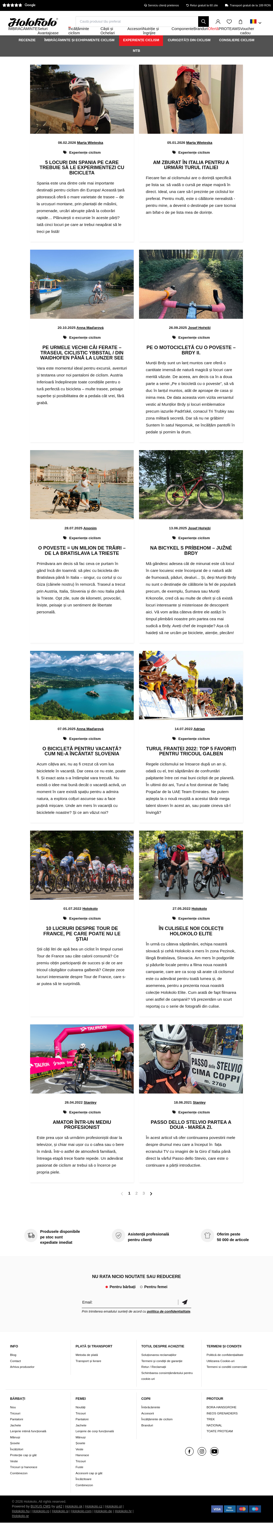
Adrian (199, 739)
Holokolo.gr (20, 1526)
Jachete (15, 1435)
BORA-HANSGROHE (221, 1417)
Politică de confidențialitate (224, 1365)
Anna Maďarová (90, 338)
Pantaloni (16, 1429)
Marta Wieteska (90, 153)
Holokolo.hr (123, 1521)
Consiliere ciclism (236, 50)
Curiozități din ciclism (189, 50)
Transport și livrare (88, 1371)
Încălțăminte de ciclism (157, 1429)
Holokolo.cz (94, 1517)
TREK (210, 1429)
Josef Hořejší (199, 338)
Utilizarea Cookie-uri (220, 1371)
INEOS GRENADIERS (222, 1423)
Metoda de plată (87, 1365)
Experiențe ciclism (141, 50)
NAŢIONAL (214, 1435)
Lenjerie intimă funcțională (28, 1441)
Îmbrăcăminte (150, 1417)
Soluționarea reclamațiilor (159, 1365)
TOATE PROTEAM (219, 1441)
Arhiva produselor (22, 1377)
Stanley (90, 1113)
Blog (13, 1365)
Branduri (147, 1435)
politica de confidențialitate (168, 1321)
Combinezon (19, 1483)
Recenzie (27, 50)
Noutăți (80, 1417)
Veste (14, 1471)
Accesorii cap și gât (89, 1483)
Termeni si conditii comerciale (226, 1377)
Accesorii (147, 1423)
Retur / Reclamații (153, 1377)
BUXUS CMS (41, 1517)
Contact (15, 1371)
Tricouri (15, 1423)
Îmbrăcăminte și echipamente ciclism (79, 50)
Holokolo (90, 919)
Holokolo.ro (41, 1521)
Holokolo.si (60, 1521)
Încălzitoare (84, 1489)
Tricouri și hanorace (23, 1477)
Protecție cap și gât (23, 1465)
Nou (13, 1417)
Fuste (79, 1477)
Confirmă (184, 1312)
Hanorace (82, 1465)
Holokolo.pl (113, 1517)
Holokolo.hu (21, 1521)
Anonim (90, 539)
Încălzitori (16, 1459)
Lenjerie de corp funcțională (95, 1441)
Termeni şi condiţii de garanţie (162, 1371)
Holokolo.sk (73, 1517)
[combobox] (256, 23)
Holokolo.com (81, 1521)
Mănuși (15, 1447)
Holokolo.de (103, 1521)
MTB (136, 61)
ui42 (59, 1517)
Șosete (15, 1453)
